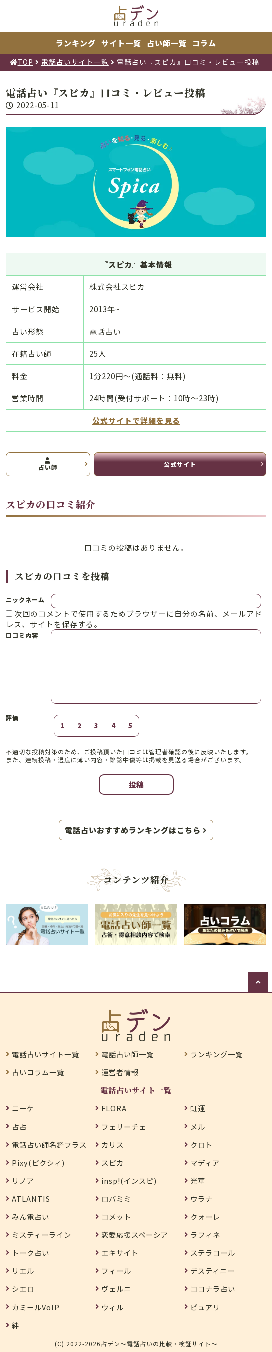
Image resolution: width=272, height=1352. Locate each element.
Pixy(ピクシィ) (38, 1163)
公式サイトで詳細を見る (136, 420)
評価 (12, 718)
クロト (201, 1145)
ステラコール (212, 1253)
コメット (116, 1217)
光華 (197, 1181)
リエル (23, 1271)
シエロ (23, 1289)
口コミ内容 (22, 635)
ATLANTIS (31, 1199)
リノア (23, 1181)
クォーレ (205, 1217)
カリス (112, 1145)
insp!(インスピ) (129, 1181)
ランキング (76, 43)
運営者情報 (120, 1072)
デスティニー (212, 1271)
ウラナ (201, 1199)
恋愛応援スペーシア (134, 1235)
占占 (19, 1127)
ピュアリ (205, 1307)
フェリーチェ (123, 1127)
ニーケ (23, 1108)
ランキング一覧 (216, 1054)
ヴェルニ (116, 1289)
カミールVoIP (36, 1307)
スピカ (112, 1163)
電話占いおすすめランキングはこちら (136, 830)
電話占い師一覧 (127, 1054)
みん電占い (30, 1217)
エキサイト (120, 1253)
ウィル (112, 1307)
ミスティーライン (41, 1235)
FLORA (114, 1108)
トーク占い (30, 1253)
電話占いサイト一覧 (45, 1054)
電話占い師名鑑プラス (49, 1145)
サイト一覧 (121, 43)
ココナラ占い (212, 1289)
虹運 (197, 1108)
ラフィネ (205, 1235)
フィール (116, 1271)
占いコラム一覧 (38, 1072)
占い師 (48, 464)
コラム (204, 43)
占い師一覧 (167, 43)
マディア (205, 1163)
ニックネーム (25, 599)
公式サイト (180, 464)
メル (197, 1127)
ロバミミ (116, 1199)
